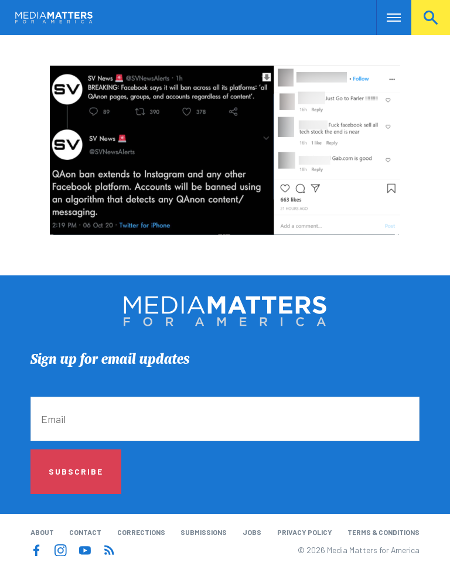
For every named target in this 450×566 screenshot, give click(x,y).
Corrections (141, 532)
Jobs (252, 532)
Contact (85, 532)
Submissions (203, 532)
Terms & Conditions (383, 532)
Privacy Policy (304, 532)
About (42, 532)
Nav (386, 17)
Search (430, 17)
